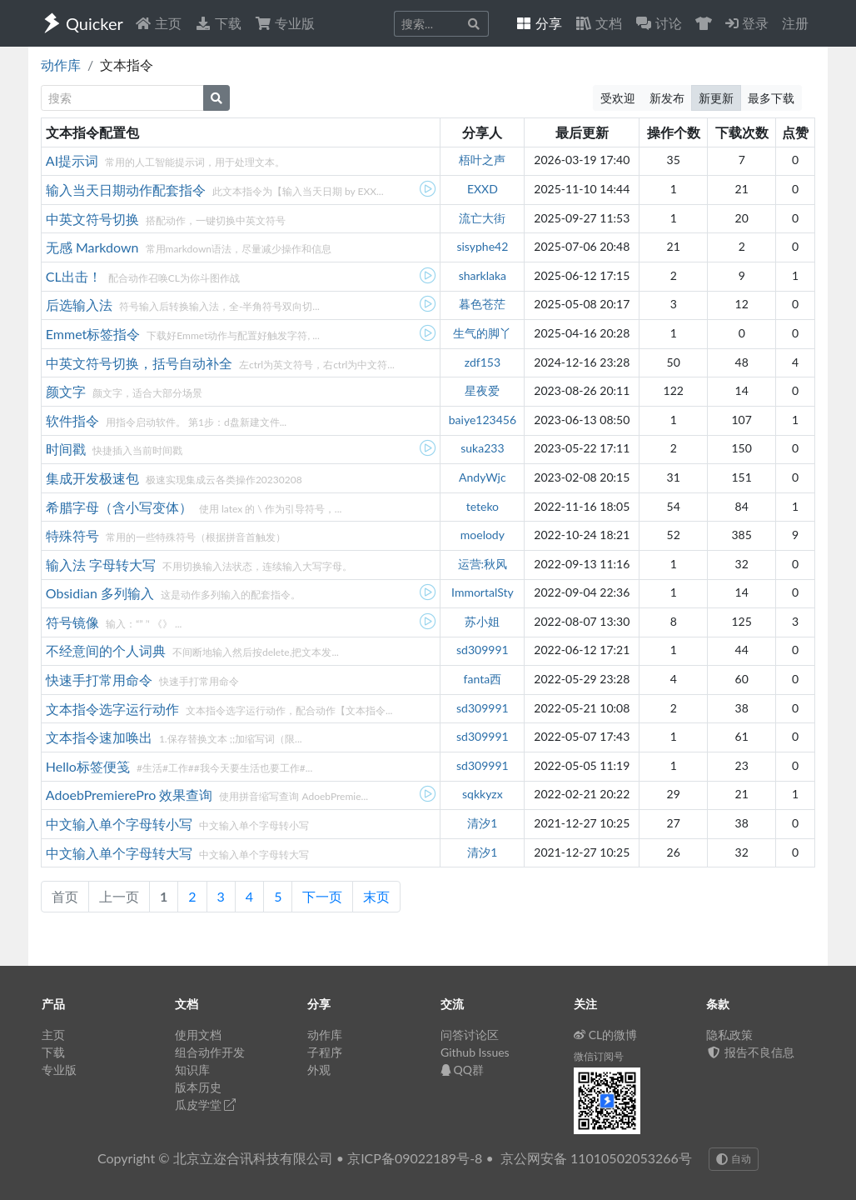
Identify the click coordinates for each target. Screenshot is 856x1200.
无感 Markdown (94, 247)
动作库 (61, 64)
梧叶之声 (482, 159)
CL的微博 (606, 1035)
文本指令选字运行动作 (114, 709)
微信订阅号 (599, 1056)
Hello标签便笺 (89, 766)
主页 (158, 23)
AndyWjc (482, 477)
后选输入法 (81, 304)
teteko (482, 506)
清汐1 (482, 823)
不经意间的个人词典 (107, 650)
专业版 (285, 23)
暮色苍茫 (482, 304)
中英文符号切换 (94, 219)
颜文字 (67, 391)
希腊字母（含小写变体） (121, 507)
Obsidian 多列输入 (101, 593)
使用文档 (198, 1035)
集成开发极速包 (94, 478)
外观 (319, 1069)
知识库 (192, 1069)
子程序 (324, 1052)
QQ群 (462, 1069)
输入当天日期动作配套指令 (127, 190)
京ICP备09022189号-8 (414, 1158)
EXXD (482, 189)
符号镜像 (74, 622)
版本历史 (198, 1087)
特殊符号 (74, 535)
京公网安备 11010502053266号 (596, 1158)
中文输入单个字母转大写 (121, 853)
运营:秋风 (483, 564)
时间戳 (67, 449)
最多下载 (771, 98)
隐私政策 (729, 1035)
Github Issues (475, 1052)
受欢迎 (617, 98)
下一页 (322, 896)
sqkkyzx (482, 794)
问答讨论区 (469, 1035)
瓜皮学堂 (205, 1105)
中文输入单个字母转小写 (121, 824)
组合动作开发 (210, 1052)
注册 (795, 23)
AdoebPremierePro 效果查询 (131, 794)
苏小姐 (482, 621)
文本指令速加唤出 (101, 737)
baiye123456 (482, 419)
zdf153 (482, 362)
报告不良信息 (750, 1052)
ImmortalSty (482, 592)
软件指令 (74, 420)
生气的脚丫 (482, 333)
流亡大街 (482, 218)
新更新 (716, 98)
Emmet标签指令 (95, 334)
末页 (376, 896)
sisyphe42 (482, 246)
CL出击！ (75, 276)
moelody (482, 535)
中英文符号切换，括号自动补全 (141, 363)
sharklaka (482, 275)
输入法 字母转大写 (102, 564)
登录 (747, 23)
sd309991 (482, 649)
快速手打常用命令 (101, 680)
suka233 (482, 448)
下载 (218, 23)
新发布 (666, 98)
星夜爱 (482, 390)
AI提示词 (74, 160)
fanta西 (483, 679)
